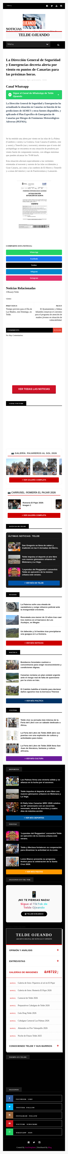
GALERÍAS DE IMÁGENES (23, 972)
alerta (15, 80)
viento (44, 80)
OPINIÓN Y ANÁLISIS (20, 950)
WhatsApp (34, 252)
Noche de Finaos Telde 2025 (30, 1036)
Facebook (34, 259)
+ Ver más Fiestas (34, 872)
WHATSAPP (21, 1133)
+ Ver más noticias (34, 643)
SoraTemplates (30, 1147)
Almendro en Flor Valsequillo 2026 (33, 1028)
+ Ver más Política (34, 701)
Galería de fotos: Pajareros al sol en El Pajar (36, 983)
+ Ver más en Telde (34, 583)
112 (10, 80)
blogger (57, 330)
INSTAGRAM (21, 1116)
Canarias (22, 80)
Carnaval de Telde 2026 (28, 998)
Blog (49, 1147)
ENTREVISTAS (17, 961)
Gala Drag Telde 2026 (27, 1013)
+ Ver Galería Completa (34, 480)
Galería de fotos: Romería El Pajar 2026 (35, 990)
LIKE (30, 1099)
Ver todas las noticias (34, 389)
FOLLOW (30, 1107)
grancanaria (36, 80)
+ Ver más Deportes (34, 818)
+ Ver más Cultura (34, 759)
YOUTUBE (20, 1124)
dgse (28, 80)
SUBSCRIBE (32, 1124)
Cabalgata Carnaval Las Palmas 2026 (33, 1021)
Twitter (34, 265)
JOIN (30, 1133)
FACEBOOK (21, 1099)
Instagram (34, 278)
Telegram (34, 272)
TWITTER (20, 1107)
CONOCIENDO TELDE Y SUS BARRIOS (30, 1046)
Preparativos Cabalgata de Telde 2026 (34, 1005)
